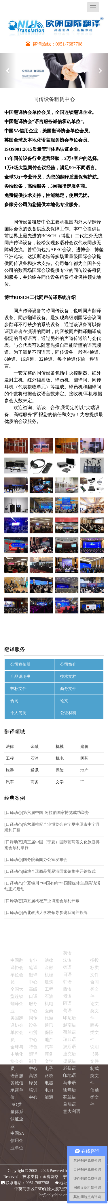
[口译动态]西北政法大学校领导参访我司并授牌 (46, 912)
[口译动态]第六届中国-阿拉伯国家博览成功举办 (46, 812)
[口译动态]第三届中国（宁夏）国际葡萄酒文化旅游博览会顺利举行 (52, 845)
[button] (8, 70)
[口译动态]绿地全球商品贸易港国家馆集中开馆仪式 (50, 871)
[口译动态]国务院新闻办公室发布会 (35, 859)
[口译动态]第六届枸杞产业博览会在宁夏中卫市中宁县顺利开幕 (52, 827)
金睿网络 (51, 1177)
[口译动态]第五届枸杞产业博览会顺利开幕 (41, 901)
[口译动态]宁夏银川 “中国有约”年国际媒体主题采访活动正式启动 (52, 886)
